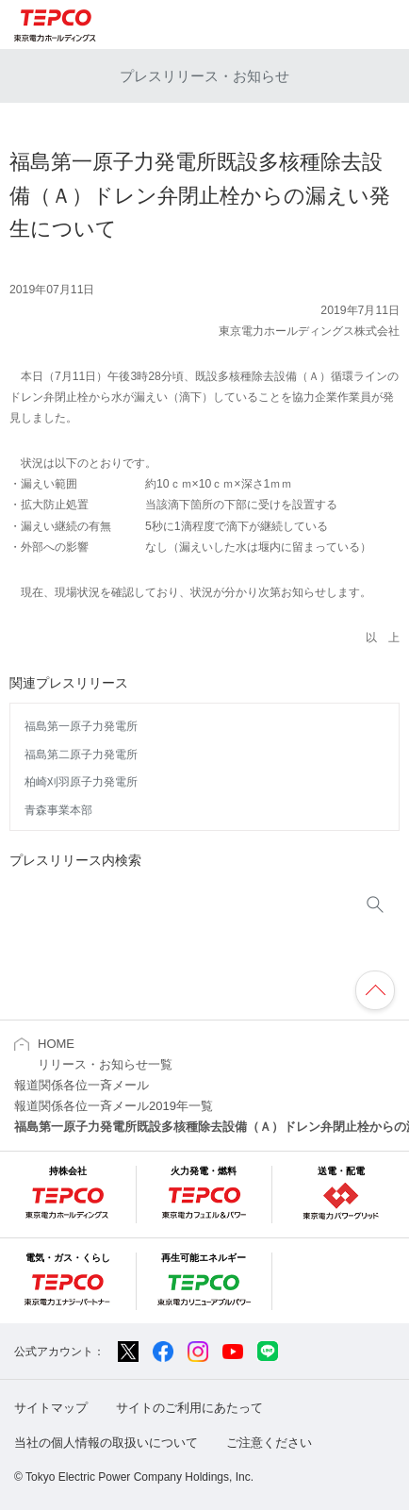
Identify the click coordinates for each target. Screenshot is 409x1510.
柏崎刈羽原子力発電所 (81, 781)
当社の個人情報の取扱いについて (106, 1442)
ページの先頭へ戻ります (375, 990)
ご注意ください (269, 1442)
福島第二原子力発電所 (81, 754)
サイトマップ (51, 1408)
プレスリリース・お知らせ (204, 76)
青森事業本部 (58, 810)
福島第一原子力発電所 (81, 726)
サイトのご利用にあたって (189, 1408)
